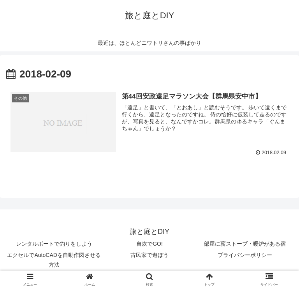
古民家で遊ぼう (149, 255)
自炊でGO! (149, 244)
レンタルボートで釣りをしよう (54, 244)
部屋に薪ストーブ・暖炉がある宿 (245, 244)
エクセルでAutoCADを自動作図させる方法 (53, 260)
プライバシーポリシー (245, 255)
